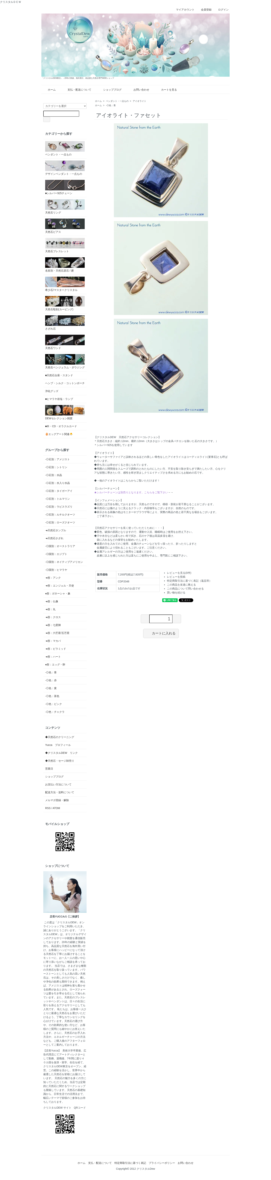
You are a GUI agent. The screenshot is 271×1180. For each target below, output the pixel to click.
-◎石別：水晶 (53, 475)
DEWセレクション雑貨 (65, 412)
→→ (133, 492)
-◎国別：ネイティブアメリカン (64, 561)
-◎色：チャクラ (55, 711)
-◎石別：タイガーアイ (58, 490)
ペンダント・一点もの (117, 101)
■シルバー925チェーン (65, 187)
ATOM (56, 808)
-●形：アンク (53, 577)
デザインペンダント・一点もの (65, 167)
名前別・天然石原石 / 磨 (65, 264)
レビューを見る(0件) (179, 572)
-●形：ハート (53, 656)
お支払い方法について (58, 784)
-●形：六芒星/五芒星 (57, 632)
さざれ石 (65, 322)
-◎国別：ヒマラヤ (56, 569)
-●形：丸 (50, 609)
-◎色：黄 (51, 688)
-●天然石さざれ (54, 538)
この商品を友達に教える (181, 584)
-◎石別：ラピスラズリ (58, 506)
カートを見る (166, 89)
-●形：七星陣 (53, 625)
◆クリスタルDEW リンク (61, 752)
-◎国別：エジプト (56, 554)
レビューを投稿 (176, 576)
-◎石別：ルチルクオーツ (60, 514)
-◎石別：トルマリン (57, 498)
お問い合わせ (138, 89)
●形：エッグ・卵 (55, 664)
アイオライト (139, 101)
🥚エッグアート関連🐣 (59, 434)
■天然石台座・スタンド (59, 375)
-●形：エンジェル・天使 (59, 585)
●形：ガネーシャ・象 (57, 593)
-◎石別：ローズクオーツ (60, 522)
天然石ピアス (65, 226)
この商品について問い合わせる (185, 588)
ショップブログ (110, 89)
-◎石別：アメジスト (57, 459)
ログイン (221, 9)
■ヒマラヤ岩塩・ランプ (59, 398)
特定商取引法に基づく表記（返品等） (189, 580)
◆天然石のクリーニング (59, 737)
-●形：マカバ (53, 640)
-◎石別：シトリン (56, 467)
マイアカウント (183, 9)
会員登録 (204, 9)
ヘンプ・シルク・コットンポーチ (65, 383)
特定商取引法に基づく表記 (130, 1162)
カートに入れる (161, 633)
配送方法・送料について (59, 792)
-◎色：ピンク (53, 703)
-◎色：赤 (51, 680)
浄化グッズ (51, 391)
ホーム (49, 89)
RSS (48, 808)
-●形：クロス (53, 617)
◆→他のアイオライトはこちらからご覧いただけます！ (127, 480)
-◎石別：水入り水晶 (57, 482)
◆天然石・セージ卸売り (59, 760)
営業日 (49, 768)
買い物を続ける (176, 592)
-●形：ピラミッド (55, 648)
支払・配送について (76, 89)
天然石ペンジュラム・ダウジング (65, 361)
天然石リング (65, 206)
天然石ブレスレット (65, 245)
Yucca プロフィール (58, 744)
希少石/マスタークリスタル (65, 284)
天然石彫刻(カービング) (65, 303)
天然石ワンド (65, 342)
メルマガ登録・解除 (57, 800)
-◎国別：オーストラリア (60, 546)
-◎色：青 (111, 105)
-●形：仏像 (51, 601)
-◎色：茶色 (52, 696)
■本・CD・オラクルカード (61, 426)
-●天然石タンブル (55, 530)
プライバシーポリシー (162, 1162)
